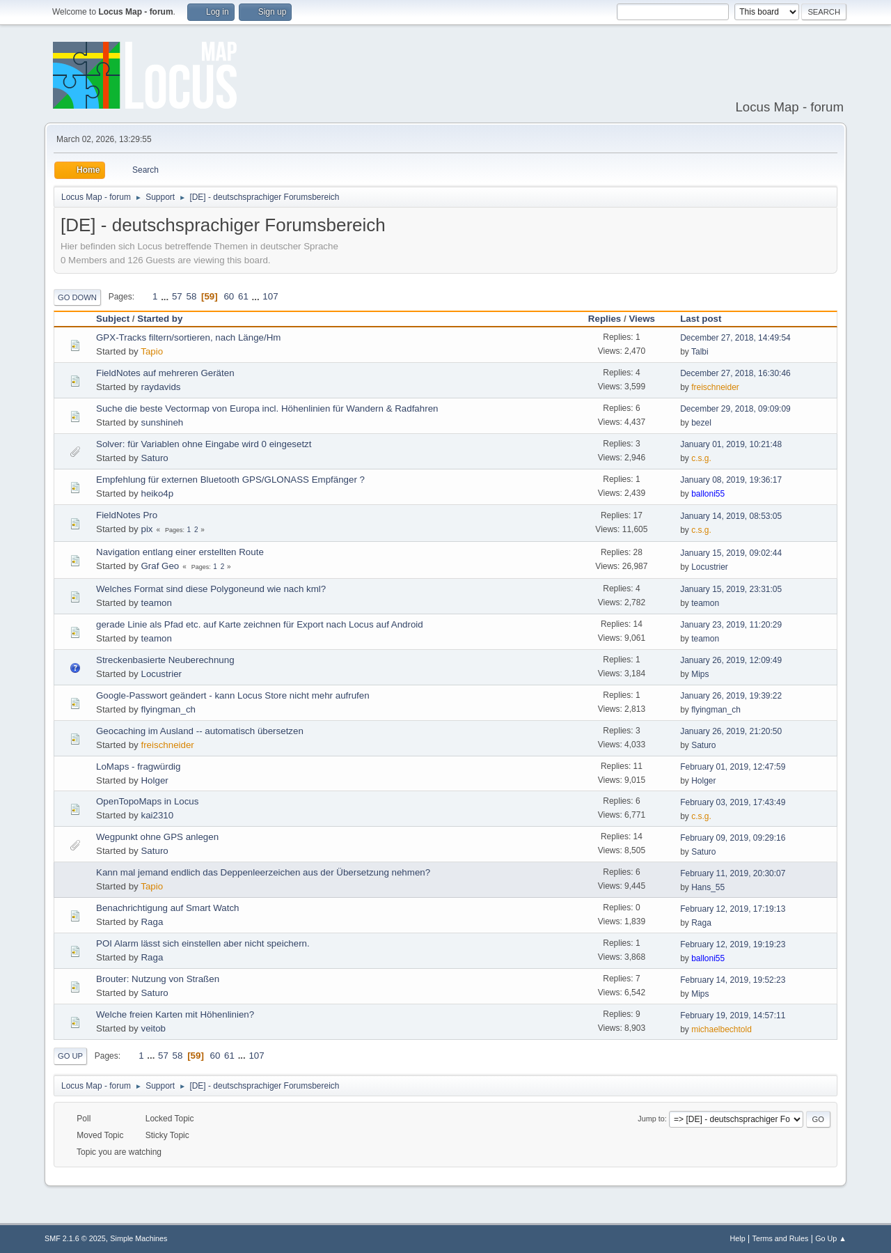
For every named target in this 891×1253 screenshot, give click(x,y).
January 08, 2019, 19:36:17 (731, 480)
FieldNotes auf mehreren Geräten (165, 373)
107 (270, 296)
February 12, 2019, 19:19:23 (732, 944)
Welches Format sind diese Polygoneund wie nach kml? (211, 589)
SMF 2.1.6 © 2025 (75, 1238)
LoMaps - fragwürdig (138, 766)
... (166, 296)
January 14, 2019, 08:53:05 (731, 516)
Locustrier (709, 567)
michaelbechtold (721, 1029)
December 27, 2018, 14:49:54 (735, 338)
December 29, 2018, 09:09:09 (735, 409)
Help (738, 1238)
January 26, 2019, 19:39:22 (731, 696)
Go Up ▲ (830, 1238)
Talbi (700, 352)
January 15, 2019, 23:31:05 (731, 589)
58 (191, 296)
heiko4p (157, 493)
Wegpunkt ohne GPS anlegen (157, 837)
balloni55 (708, 494)
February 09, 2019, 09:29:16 (732, 838)
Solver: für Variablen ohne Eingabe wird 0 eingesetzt (203, 444)
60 (228, 296)
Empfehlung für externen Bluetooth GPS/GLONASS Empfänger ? (230, 479)
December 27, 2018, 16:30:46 (735, 373)
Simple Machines (138, 1238)
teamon (156, 603)
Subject (112, 318)
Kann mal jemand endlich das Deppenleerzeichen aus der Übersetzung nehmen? (263, 872)
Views (642, 318)
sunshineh (162, 422)
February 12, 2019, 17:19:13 (732, 909)
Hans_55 (708, 887)
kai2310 (157, 815)
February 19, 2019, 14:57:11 (732, 1015)
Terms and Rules (780, 1238)
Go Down (77, 297)
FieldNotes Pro (126, 515)
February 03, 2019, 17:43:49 (732, 802)
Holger (154, 780)
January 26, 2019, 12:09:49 (731, 660)
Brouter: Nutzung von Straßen (157, 979)
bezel (701, 423)
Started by (159, 318)
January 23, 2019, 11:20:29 (731, 625)
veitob (153, 1028)
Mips (700, 674)
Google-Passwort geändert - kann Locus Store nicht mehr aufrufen (233, 695)
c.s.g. (701, 458)
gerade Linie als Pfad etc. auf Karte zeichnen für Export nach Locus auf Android (259, 624)
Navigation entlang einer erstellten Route (180, 552)
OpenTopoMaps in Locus (147, 801)
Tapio (152, 351)
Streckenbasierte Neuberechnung (165, 660)
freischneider (715, 387)
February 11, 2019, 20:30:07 (732, 873)
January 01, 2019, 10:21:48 (731, 444)
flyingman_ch (168, 709)
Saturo (154, 458)
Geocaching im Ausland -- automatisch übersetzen (199, 731)
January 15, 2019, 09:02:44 (731, 553)
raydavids (160, 387)
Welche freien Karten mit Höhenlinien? (175, 1014)
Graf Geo (160, 566)
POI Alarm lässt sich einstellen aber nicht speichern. (203, 943)
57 (177, 296)
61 (243, 296)
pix (146, 529)
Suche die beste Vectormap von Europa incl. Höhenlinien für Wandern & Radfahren (267, 408)
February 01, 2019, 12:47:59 (732, 767)
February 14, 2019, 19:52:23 (732, 980)
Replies (604, 318)
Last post (707, 318)
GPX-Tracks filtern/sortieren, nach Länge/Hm (188, 337)
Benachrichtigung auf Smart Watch (167, 908)
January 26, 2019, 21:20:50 (731, 731)
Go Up (70, 1056)
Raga (152, 922)
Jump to (651, 1118)
